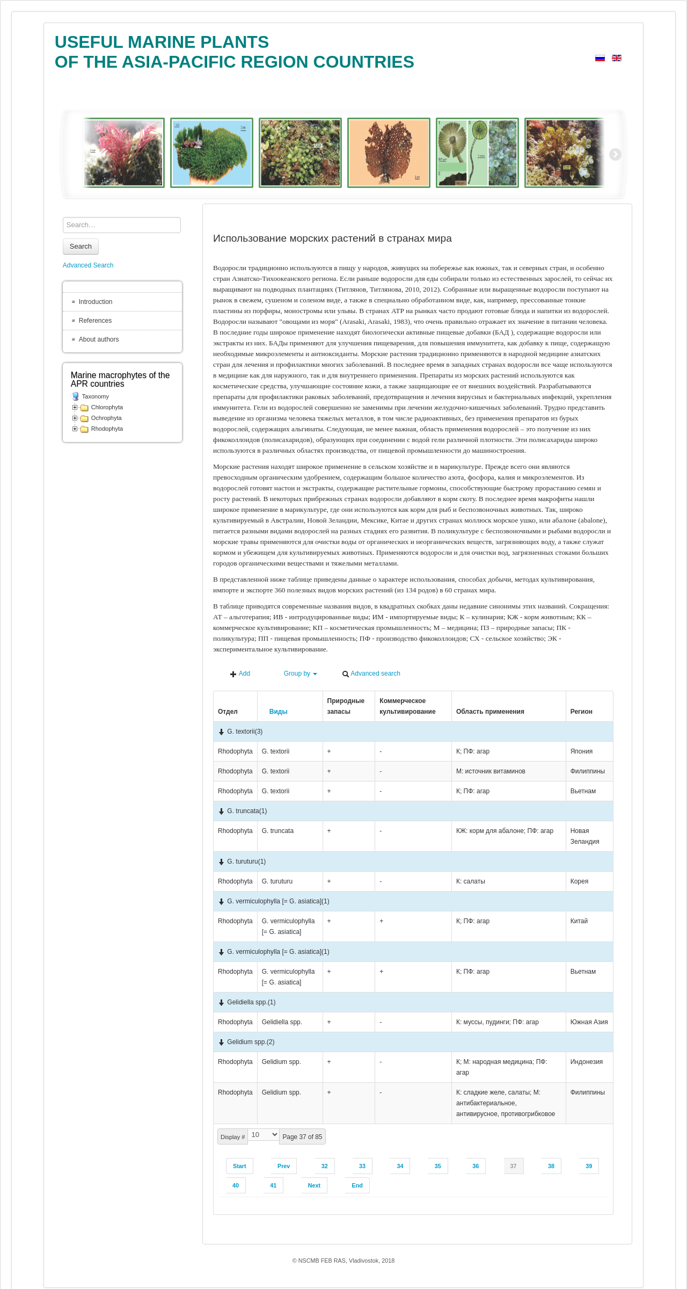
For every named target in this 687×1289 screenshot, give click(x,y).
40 (235, 1185)
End (357, 1185)
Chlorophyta (107, 407)
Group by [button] (295, 674)
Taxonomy (95, 396)
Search (81, 246)
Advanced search (371, 674)
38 (551, 1166)
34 (400, 1166)
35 (438, 1166)
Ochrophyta (106, 418)
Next (314, 1185)
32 (324, 1166)
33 (362, 1166)
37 (513, 1166)
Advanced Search (88, 265)
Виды (275, 711)
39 (589, 1166)
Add (240, 674)
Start (239, 1166)
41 (273, 1185)
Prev (283, 1166)
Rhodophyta (107, 428)
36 (475, 1166)
